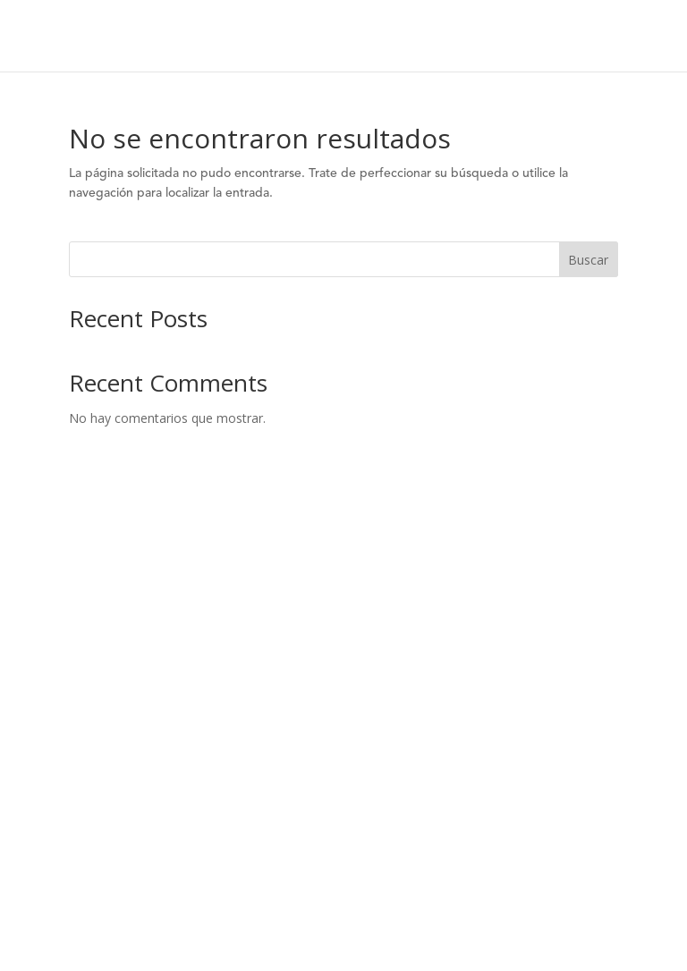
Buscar (588, 259)
